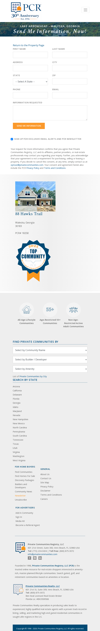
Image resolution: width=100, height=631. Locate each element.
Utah (15, 448)
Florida (16, 398)
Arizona (16, 386)
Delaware (17, 394)
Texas (16, 443)
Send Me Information (29, 125)
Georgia (16, 402)
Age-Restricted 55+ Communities (50, 313)
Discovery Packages (24, 480)
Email (55, 89)
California (17, 390)
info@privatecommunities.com (42, 554)
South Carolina (20, 435)
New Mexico (19, 423)
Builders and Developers (21, 486)
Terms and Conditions (55, 168)
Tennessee (18, 439)
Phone (16, 89)
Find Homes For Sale (25, 476)
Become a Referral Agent (28, 525)
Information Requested (27, 102)
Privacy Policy (32, 168)
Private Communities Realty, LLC (43, 586)
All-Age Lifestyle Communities (26, 313)
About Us (44, 474)
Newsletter (20, 495)
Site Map (44, 482)
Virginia (16, 452)
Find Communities (23, 472)
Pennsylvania (19, 431)
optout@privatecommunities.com (27, 165)
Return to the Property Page (28, 45)
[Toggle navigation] (85, 10)
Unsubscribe (21, 499)
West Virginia (19, 460)
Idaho (15, 407)
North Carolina (20, 427)
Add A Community (24, 512)
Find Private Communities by (35, 341)
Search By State (25, 380)
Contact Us (45, 478)
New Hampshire (20, 419)
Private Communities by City (33, 376)
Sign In (19, 517)
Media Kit (20, 521)
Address (18, 62)
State (16, 75)
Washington (18, 456)
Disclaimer (45, 490)
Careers (44, 499)
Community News (23, 491)
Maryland (17, 411)
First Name (19, 48)
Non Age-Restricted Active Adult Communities (73, 315)
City (54, 62)
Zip (54, 75)
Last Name (58, 48)
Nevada (16, 415)
